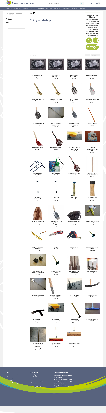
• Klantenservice (10, 383)
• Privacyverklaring (10, 385)
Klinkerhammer (92, 299)
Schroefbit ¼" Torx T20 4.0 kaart (74, 274)
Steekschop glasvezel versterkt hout (56, 301)
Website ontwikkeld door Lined (53, 412)
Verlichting (49, 8)
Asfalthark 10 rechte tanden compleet (38, 100)
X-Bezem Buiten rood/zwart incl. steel (56, 350)
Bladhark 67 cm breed (74, 175)
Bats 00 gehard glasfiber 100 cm (74, 100)
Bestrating (9, 8)
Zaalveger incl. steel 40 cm (74, 350)
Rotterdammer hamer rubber (92, 250)
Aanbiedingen (83, 8)
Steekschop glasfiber (38, 299)
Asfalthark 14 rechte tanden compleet (56, 100)
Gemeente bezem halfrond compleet (92, 175)
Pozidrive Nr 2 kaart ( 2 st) (38, 224)
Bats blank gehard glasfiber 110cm (56, 124)
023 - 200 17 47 (59, 390)
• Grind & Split (33, 383)
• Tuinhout (32, 385)
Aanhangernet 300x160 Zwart (74, 76)
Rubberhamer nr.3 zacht (56, 274)
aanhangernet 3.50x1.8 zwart (56, 76)
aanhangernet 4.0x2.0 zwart (92, 76)
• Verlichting (33, 389)
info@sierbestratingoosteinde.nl (64, 386)
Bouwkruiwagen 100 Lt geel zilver (74, 149)
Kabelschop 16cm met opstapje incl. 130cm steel (56, 224)
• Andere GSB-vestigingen (12, 389)
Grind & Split (17, 8)
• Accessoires (33, 391)
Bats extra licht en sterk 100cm (74, 124)
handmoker (74, 199)
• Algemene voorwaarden (12, 381)
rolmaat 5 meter (74, 249)
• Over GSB (9, 387)
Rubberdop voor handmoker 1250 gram (38, 275)
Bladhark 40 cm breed (56, 149)
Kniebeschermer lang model (74, 224)
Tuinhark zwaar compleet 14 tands (74, 326)
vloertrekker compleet (92, 326)
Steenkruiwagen (74, 299)
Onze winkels (24, 3)
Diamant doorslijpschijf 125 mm (92, 150)
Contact (32, 3)
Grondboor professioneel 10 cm (38, 199)
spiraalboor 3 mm (92, 273)
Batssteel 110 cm (92, 124)
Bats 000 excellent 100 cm (92, 100)
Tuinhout (25, 8)
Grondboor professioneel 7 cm (56, 199)
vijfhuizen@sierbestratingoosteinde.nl (65, 392)
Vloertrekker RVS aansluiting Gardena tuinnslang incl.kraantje (38, 352)
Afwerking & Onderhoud (70, 8)
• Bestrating (33, 381)
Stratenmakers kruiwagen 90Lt (56, 326)
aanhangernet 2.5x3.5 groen (38, 76)
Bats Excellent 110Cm (38, 124)
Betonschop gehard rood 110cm (38, 149)
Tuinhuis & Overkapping (37, 8)
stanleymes (56, 249)
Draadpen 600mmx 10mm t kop (37, 175)
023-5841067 (58, 384)
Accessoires (57, 8)
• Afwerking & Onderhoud (36, 393)
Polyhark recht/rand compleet (38, 250)
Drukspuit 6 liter (56, 174)
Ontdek (16, 3)
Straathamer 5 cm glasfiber (38, 326)
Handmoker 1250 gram (92, 199)
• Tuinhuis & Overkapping (36, 387)
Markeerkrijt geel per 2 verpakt (92, 224)
